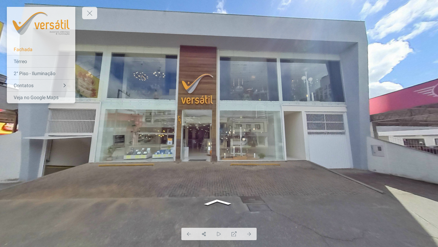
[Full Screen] (234, 234)
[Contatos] (41, 85)
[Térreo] (41, 61)
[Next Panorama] (249, 234)
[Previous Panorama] (188, 234)
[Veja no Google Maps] (41, 97)
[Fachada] (41, 49)
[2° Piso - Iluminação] (41, 73)
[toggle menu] (89, 13)
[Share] (203, 234)
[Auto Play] (219, 234)
